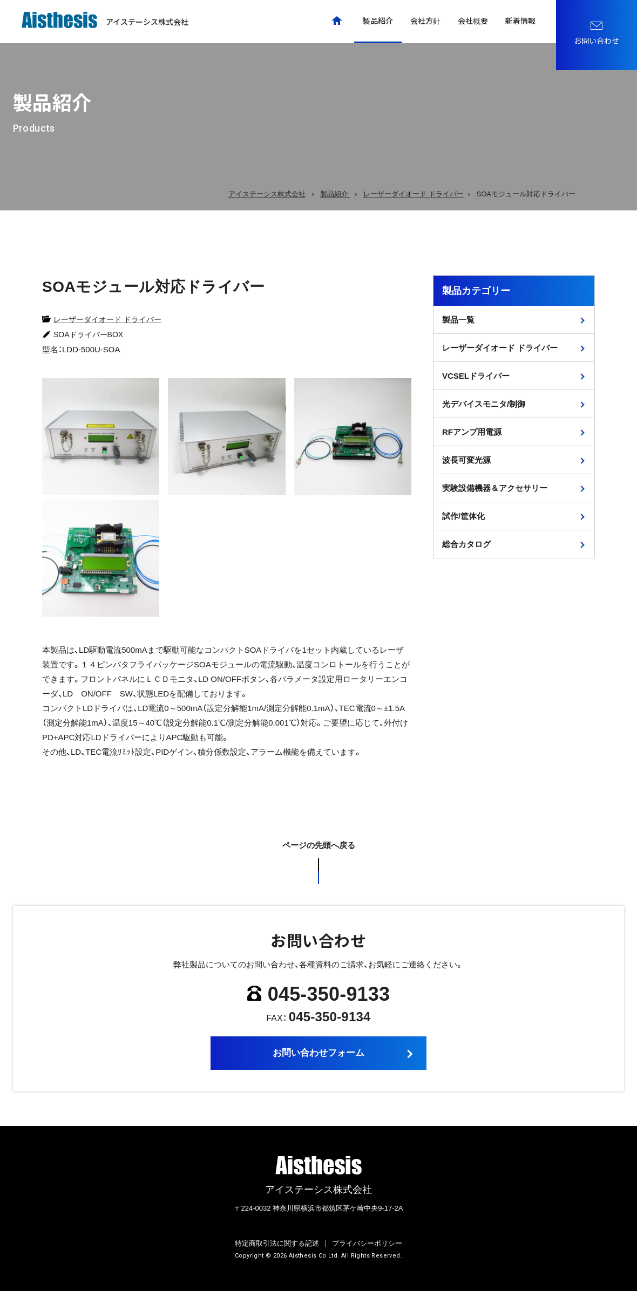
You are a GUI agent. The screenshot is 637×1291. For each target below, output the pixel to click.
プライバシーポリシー (367, 1243)
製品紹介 (378, 20)
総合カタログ (466, 544)
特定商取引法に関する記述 (277, 1243)
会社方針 (425, 20)
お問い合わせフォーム (318, 1053)
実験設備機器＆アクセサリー (494, 488)
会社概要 (473, 20)
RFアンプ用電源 (472, 431)
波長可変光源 (466, 460)
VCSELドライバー (476, 375)
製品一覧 (458, 319)
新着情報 (520, 20)
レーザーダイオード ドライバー (107, 319)
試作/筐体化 (463, 516)
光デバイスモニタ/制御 (483, 403)
